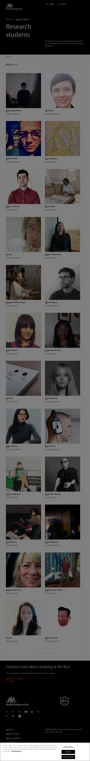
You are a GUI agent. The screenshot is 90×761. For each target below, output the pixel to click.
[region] (45, 752)
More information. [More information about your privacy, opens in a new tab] (17, 751)
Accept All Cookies (68, 757)
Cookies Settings (68, 747)
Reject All (68, 752)
